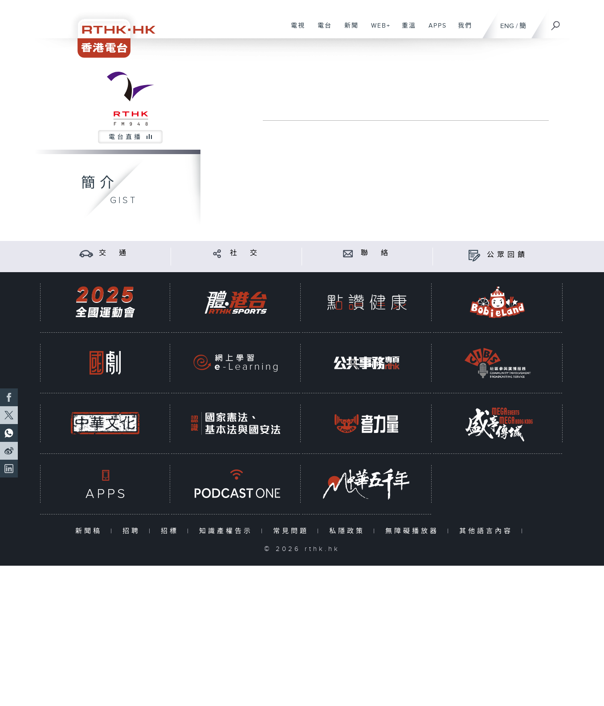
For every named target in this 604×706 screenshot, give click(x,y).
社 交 (245, 253)
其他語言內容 (488, 531)
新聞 (348, 30)
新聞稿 (90, 531)
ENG (507, 26)
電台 (321, 30)
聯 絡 (376, 253)
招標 (172, 531)
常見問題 (293, 531)
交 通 (114, 253)
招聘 (133, 531)
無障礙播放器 (414, 531)
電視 (294, 30)
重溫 (405, 30)
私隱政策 (349, 531)
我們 (461, 30)
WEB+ (377, 30)
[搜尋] (556, 22)
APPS (434, 30)
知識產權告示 (228, 531)
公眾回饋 (507, 255)
